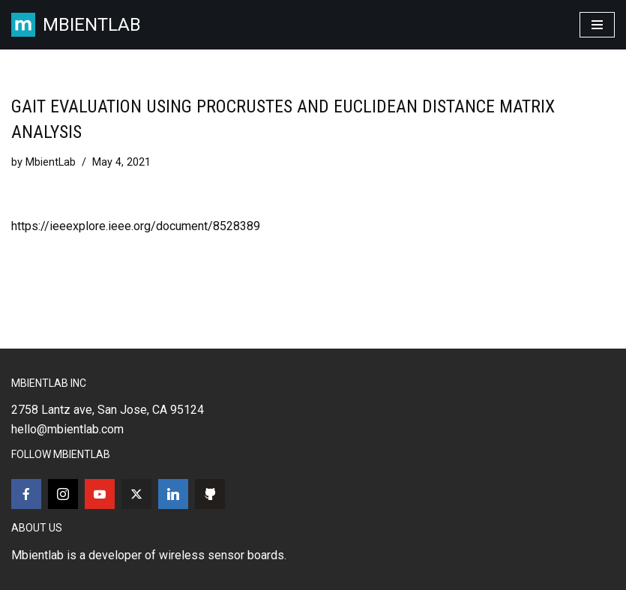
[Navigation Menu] (597, 24)
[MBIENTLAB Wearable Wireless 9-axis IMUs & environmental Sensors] (76, 24)
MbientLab (50, 162)
